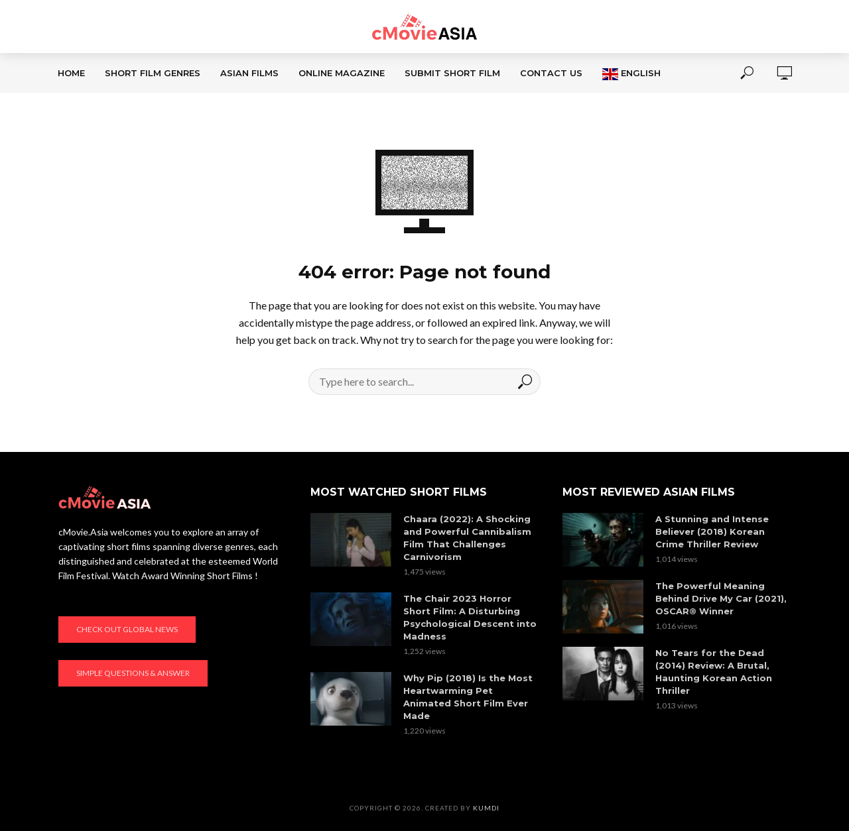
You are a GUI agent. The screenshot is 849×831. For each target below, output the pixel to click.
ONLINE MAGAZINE (341, 73)
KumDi (486, 808)
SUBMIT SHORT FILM (452, 73)
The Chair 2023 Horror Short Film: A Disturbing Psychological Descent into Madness (470, 617)
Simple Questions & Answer (133, 673)
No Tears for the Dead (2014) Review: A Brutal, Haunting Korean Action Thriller (713, 671)
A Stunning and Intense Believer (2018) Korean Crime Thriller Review (712, 531)
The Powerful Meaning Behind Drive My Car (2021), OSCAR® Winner (721, 598)
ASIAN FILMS (249, 73)
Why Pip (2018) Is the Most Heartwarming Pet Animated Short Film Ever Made (468, 697)
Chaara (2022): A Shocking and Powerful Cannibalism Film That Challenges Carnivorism (467, 538)
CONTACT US (551, 73)
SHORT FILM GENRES (152, 73)
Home (71, 73)
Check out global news (127, 629)
